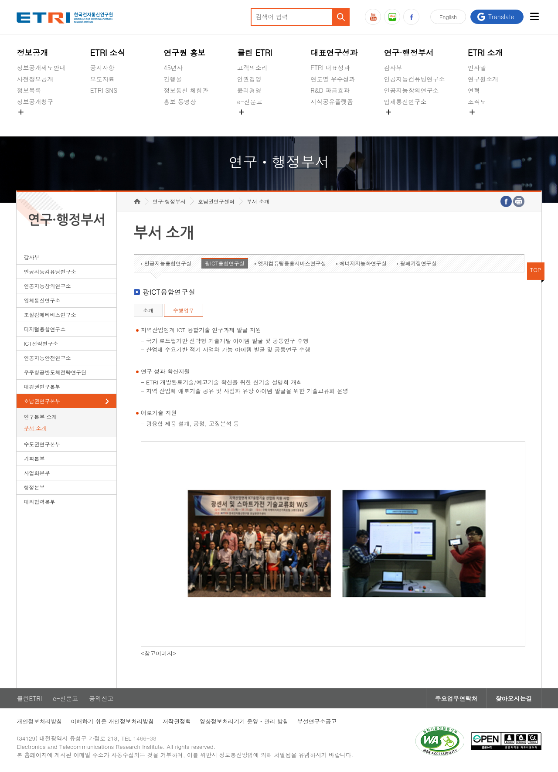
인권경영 (249, 79)
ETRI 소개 (485, 53)
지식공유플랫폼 (331, 101)
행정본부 (34, 487)
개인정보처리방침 (39, 721)
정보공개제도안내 (41, 67)
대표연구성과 (333, 53)
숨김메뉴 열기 (21, 112)
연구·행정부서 (409, 53)
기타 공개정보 (487, 122)
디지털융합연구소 (44, 329)
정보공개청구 (35, 101)
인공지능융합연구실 (167, 263)
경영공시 (29, 122)
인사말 (477, 67)
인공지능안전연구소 (47, 357)
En (448, 16)
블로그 (392, 17)
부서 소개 (35, 428)
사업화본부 (37, 472)
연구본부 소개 (40, 416)
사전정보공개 (35, 79)
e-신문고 (249, 101)
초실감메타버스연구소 (414, 122)
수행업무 (183, 310)
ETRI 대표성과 (330, 67)
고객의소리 (252, 67)
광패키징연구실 (418, 263)
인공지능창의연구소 (411, 90)
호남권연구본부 (42, 401)
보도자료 (102, 79)
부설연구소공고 (317, 721)
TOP (535, 269)
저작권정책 (177, 721)
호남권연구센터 (216, 201)
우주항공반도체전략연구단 (55, 372)
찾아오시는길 (514, 698)
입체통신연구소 (405, 101)
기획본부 (34, 458)
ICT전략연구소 (41, 343)
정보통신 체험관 (185, 90)
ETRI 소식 (108, 53)
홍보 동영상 (179, 101)
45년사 (173, 67)
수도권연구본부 (42, 444)
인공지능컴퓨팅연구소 (414, 79)
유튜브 (373, 17)
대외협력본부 (39, 501)
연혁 (474, 90)
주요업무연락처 (456, 698)
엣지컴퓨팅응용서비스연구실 (292, 263)
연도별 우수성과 (332, 79)
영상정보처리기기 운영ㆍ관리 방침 (244, 721)
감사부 (393, 67)
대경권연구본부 (42, 386)
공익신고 (249, 122)
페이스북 (411, 17)
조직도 (477, 101)
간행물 (172, 79)
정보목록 (29, 90)
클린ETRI (29, 698)
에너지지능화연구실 (363, 263)
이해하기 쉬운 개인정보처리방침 (112, 721)
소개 (148, 310)
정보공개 (32, 53)
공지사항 (102, 67)
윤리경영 (249, 90)
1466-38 (145, 738)
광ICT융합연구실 (225, 263)
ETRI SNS (103, 90)
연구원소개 (483, 79)
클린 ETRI (254, 53)
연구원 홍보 (184, 53)
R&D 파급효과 (330, 90)
